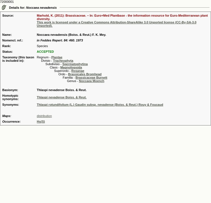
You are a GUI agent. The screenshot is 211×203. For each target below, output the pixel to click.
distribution (44, 116)
